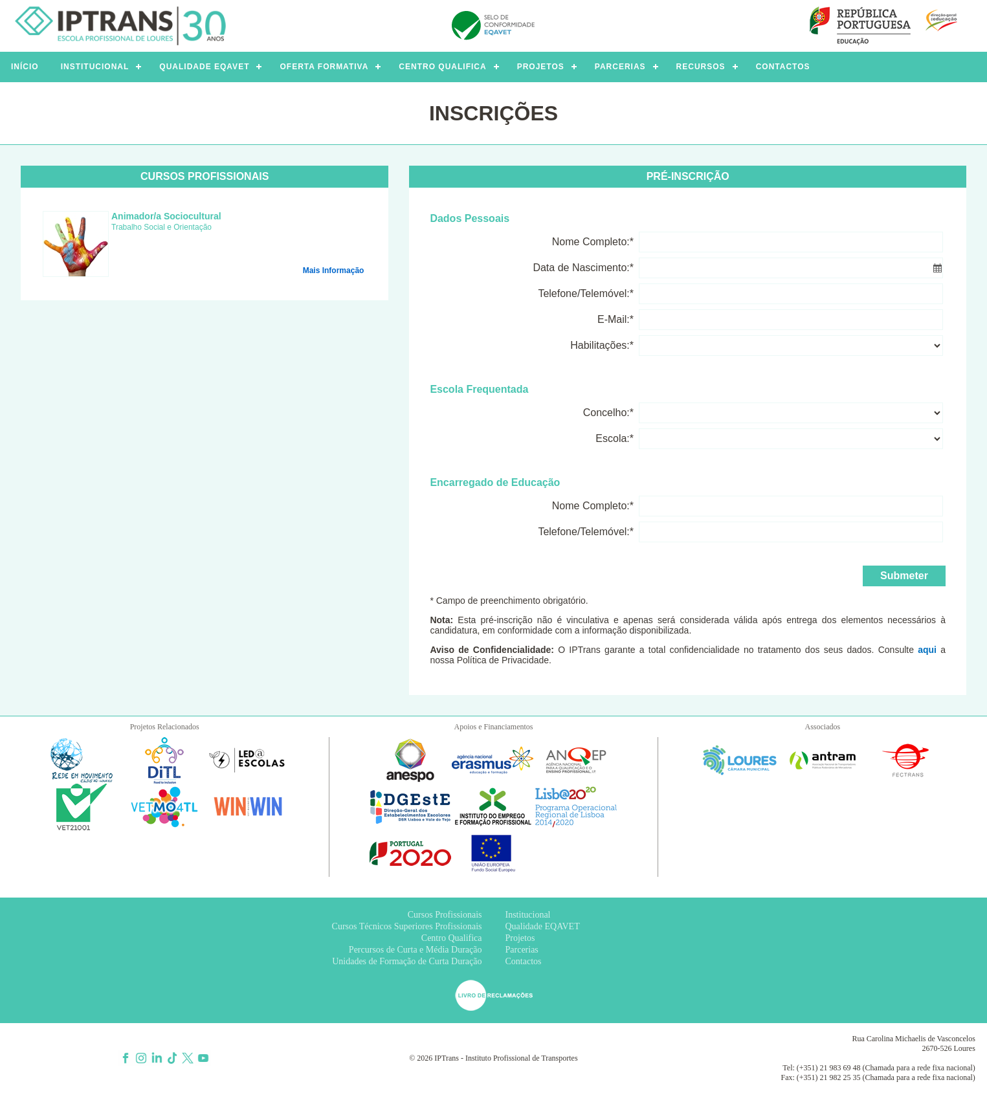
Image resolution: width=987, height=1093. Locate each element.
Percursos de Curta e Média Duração (415, 950)
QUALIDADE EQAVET (204, 66)
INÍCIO (25, 66)
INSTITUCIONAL (95, 66)
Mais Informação (333, 270)
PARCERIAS (620, 66)
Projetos (520, 938)
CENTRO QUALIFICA (442, 66)
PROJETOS (540, 66)
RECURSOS (701, 66)
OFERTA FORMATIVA (324, 66)
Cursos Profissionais (445, 915)
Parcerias (521, 950)
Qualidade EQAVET (542, 926)
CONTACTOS (783, 66)
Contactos (523, 961)
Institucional (528, 915)
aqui (927, 650)
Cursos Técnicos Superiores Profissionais (407, 926)
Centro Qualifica (451, 938)
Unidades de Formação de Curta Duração (407, 961)
